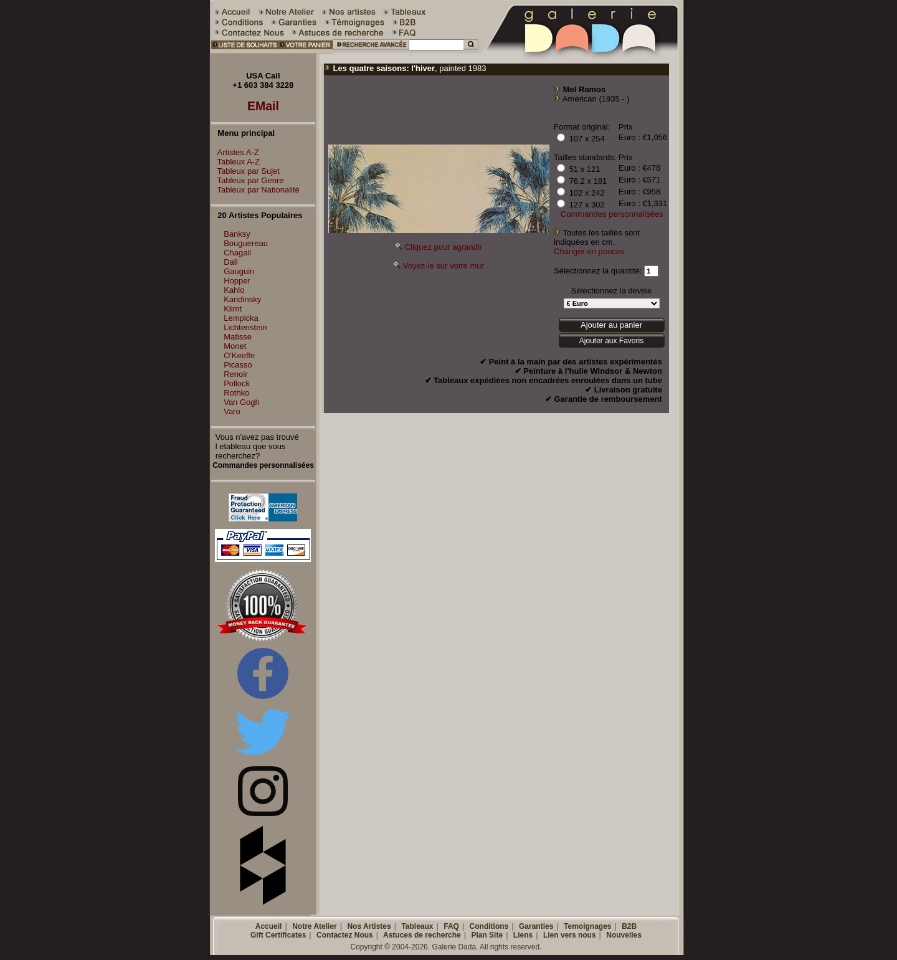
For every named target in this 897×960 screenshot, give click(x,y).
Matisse (238, 336)
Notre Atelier (314, 926)
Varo (232, 411)
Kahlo (234, 290)
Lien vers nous (569, 935)
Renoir (235, 374)
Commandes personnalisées (612, 214)
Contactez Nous (344, 935)
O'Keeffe (239, 355)
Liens (523, 935)
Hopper (237, 280)
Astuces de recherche (422, 935)
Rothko (236, 392)
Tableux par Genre (247, 180)
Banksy (237, 234)
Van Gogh (242, 402)
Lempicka (241, 318)
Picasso (238, 364)
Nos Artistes (369, 926)
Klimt (233, 308)
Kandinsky (242, 299)
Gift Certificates (278, 935)
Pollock (237, 383)
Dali (230, 262)
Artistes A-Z (235, 152)
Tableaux (417, 926)
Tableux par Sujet (245, 171)
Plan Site (487, 935)
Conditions (489, 926)
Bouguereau (246, 243)
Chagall (237, 252)
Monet (235, 346)
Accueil (268, 926)
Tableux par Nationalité (255, 189)
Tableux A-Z (235, 161)
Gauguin (239, 271)
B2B (629, 926)
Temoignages (587, 926)
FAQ (451, 926)
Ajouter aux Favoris (611, 340)
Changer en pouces (589, 251)
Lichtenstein (245, 327)
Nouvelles (624, 935)
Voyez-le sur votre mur (443, 265)
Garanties (536, 926)
